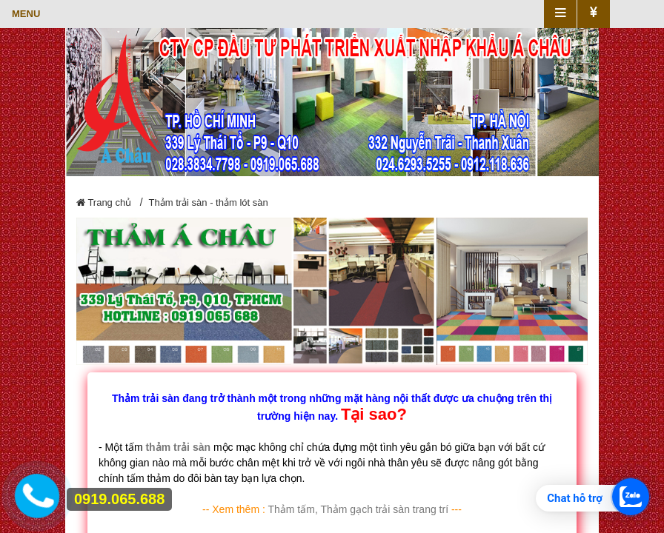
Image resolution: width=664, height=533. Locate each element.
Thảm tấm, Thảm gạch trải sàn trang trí (358, 509)
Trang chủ (103, 202)
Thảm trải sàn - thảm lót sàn (208, 202)
